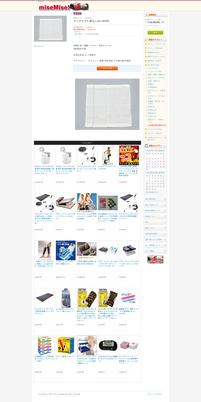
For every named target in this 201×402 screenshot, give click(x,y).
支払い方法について (152, 205)
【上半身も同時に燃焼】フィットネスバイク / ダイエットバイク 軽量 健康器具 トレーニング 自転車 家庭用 (128, 171)
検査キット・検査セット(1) (156, 121)
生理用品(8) (152, 87)
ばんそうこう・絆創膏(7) (156, 91)
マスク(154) (152, 68)
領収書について (150, 216)
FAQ (146, 222)
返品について (149, 228)
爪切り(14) (152, 116)
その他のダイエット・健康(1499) (156, 139)
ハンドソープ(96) (155, 71)
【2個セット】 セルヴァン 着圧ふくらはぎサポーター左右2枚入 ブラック (44, 264)
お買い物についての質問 (153, 239)
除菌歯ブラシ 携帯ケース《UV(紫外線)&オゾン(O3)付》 (129, 311)
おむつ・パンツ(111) (156, 77)
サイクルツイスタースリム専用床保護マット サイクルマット (44, 311)
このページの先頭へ (155, 394)
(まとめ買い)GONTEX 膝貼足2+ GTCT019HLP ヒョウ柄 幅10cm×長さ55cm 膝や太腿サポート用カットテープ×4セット (107, 313)
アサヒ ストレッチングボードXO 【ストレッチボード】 (129, 264)
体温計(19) (152, 110)
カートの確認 (149, 251)
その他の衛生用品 (92, 34)
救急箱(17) (152, 113)
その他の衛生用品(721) (157, 125)
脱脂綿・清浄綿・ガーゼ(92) (156, 102)
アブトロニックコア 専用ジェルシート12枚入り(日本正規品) (87, 216)
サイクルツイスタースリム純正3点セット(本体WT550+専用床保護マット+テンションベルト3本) (44, 218)
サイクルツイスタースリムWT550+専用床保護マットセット (128, 216)
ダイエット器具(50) (155, 48)
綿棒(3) (151, 84)
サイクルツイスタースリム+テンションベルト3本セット (86, 169)
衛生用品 (78, 34)
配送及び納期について (152, 210)
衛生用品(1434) (153, 65)
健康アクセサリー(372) (156, 56)
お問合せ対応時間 (151, 234)
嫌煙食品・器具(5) (154, 61)
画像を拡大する (39, 46)
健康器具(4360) (153, 52)
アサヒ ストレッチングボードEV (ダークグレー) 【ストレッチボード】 (107, 264)
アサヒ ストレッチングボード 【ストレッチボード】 (65, 216)
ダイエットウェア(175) (156, 44)
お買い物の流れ (150, 199)
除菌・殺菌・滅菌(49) (156, 74)
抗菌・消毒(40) (154, 81)
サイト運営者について (152, 245)
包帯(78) (151, 107)
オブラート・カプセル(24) (156, 97)
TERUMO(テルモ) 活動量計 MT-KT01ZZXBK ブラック (108, 359)
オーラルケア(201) (154, 129)
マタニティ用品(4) (154, 133)
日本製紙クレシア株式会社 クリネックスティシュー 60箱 (44, 359)
